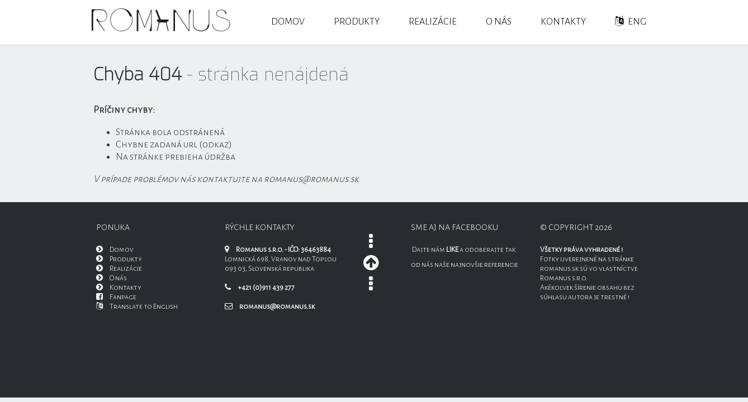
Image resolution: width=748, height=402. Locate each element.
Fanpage (116, 297)
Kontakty (563, 22)
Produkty (357, 22)
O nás (499, 22)
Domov (288, 22)
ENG (630, 21)
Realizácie (433, 22)
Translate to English (137, 306)
